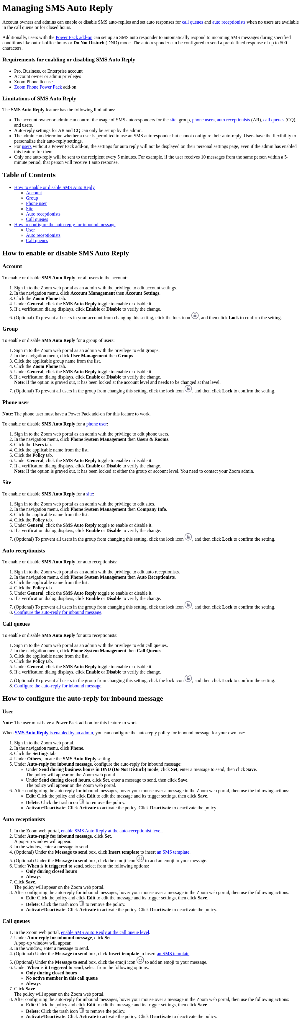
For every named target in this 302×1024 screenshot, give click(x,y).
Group (32, 197)
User (30, 229)
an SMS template (173, 852)
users (27, 146)
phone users (203, 119)
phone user (96, 423)
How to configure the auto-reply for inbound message (64, 224)
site (173, 119)
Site (29, 208)
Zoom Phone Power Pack (38, 86)
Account (34, 192)
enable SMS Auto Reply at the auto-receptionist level (111, 830)
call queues (192, 22)
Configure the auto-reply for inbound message (57, 612)
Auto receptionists (43, 213)
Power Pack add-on (74, 37)
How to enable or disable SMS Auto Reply (54, 187)
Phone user (36, 203)
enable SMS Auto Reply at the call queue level (105, 932)
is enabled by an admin (54, 732)
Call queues (37, 219)
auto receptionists (228, 22)
